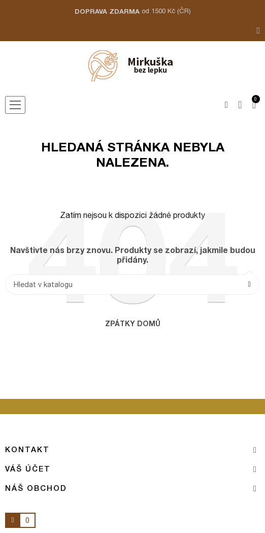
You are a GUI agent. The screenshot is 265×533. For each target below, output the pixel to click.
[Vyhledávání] (132, 284)
